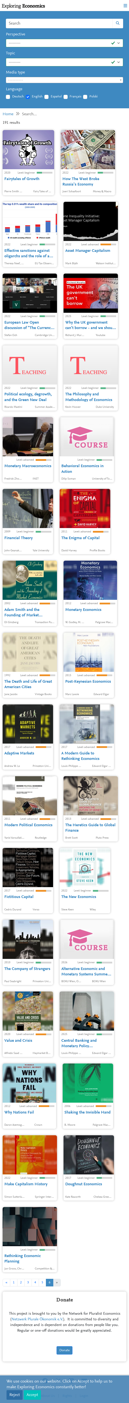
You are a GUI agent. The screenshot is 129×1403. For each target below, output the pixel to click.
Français (75, 96)
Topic (10, 53)
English (37, 96)
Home (8, 114)
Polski (93, 96)
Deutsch (18, 96)
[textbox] (64, 80)
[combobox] (64, 80)
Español (56, 96)
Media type (15, 72)
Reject (14, 1395)
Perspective (15, 34)
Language (14, 89)
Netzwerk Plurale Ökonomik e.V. (37, 1319)
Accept (32, 1395)
